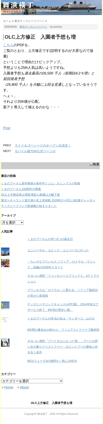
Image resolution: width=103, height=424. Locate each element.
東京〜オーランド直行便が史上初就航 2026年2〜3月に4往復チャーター (48, 200)
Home (8, 387)
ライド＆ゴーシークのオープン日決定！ (43, 145)
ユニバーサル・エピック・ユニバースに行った (58, 250)
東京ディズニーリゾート (33, 26)
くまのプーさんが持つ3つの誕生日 (50, 239)
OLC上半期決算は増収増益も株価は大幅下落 (30, 194)
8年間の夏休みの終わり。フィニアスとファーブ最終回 (63, 329)
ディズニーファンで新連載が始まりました (29, 206)
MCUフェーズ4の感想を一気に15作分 (52, 361)
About (24, 387)
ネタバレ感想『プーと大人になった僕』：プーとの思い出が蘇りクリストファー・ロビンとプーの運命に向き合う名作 (62, 346)
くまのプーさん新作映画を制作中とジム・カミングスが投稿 (40, 183)
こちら (8, 45)
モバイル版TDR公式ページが (35, 151)
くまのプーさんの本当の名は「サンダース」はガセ (61, 318)
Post (6, 128)
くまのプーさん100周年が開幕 (21, 189)
